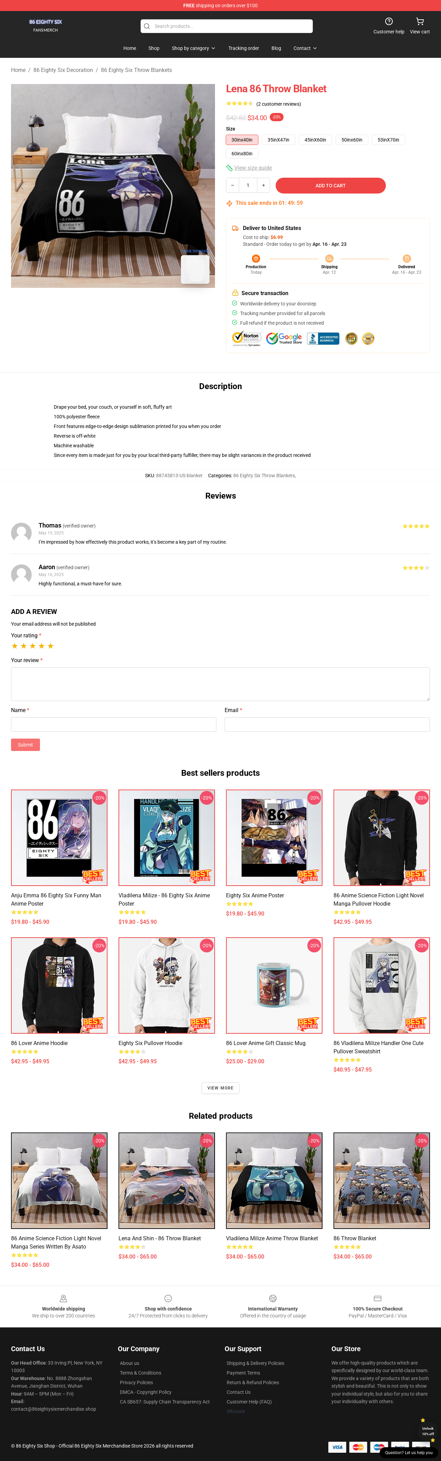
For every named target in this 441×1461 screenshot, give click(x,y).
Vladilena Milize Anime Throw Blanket (272, 1238)
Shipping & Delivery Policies (255, 1363)
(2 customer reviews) (278, 104)
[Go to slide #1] (95, 304)
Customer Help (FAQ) (249, 1402)
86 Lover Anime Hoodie (39, 1043)
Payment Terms (243, 1373)
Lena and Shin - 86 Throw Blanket (160, 1238)
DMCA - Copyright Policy (146, 1392)
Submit (25, 745)
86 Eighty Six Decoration (63, 70)
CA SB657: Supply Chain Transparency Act (165, 1402)
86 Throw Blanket (355, 1238)
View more (220, 1088)
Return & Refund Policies (253, 1382)
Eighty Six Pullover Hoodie (150, 1043)
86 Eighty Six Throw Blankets (136, 70)
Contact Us (238, 1392)
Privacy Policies (136, 1382)
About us (129, 1363)
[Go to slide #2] (130, 304)
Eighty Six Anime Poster (255, 895)
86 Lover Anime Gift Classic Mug (266, 1043)
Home (18, 70)
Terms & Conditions (140, 1373)
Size (230, 129)
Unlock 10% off (428, 1431)
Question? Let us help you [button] (409, 1452)
